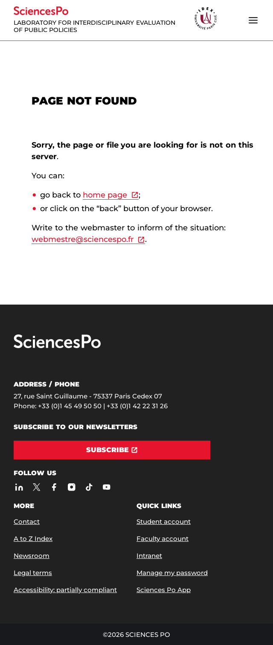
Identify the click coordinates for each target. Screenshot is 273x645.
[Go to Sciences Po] (57, 346)
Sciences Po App (163, 590)
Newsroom (31, 556)
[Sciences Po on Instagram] (71, 487)
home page (105, 195)
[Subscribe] (112, 450)
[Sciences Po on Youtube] (106, 487)
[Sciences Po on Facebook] (54, 487)
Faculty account (162, 539)
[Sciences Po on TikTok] (89, 487)
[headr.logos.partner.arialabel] (205, 19)
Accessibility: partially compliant (65, 590)
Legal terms (33, 573)
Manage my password (172, 573)
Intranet (149, 556)
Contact (27, 521)
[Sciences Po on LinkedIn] (19, 487)
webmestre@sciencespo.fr (83, 239)
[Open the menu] (253, 20)
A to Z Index (33, 539)
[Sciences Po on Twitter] (36, 487)
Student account (163, 521)
